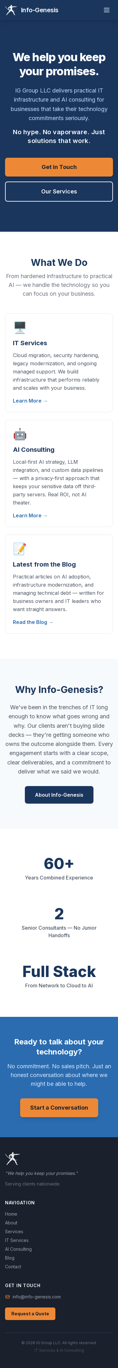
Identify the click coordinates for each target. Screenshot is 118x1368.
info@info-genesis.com (33, 1296)
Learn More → (30, 401)
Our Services (59, 191)
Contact (13, 1266)
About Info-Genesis (59, 795)
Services (14, 1231)
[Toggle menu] (106, 10)
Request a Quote (30, 1313)
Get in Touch (59, 167)
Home (11, 1214)
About (11, 1222)
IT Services (17, 1240)
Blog (9, 1257)
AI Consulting (18, 1249)
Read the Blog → (33, 622)
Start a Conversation (59, 1107)
